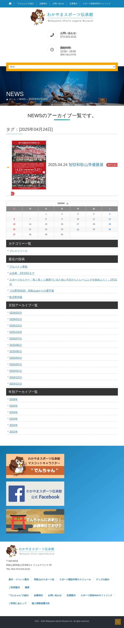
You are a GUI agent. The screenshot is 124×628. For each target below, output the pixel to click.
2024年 (13, 412)
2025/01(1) (15, 371)
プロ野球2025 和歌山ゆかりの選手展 (31, 290)
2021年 (13, 431)
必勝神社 (43, 3)
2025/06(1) (15, 345)
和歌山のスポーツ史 (44, 579)
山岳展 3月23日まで (21, 273)
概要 (27, 587)
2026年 (13, 399)
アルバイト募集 (18, 266)
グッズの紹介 (102, 579)
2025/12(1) (15, 325)
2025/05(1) (15, 351)
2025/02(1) (15, 364)
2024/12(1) (15, 377)
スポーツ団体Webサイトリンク (96, 3)
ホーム (12, 99)
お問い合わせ (58, 3)
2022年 (13, 425)
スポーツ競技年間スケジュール (75, 579)
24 (78, 229)
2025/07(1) (15, 338)
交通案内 (73, 3)
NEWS (22, 99)
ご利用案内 (14, 587)
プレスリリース (18, 251)
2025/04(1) (15, 358)
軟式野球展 (15, 297)
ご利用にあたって (18, 603)
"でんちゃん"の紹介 (25, 3)
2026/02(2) (15, 312)
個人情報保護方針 (41, 603)
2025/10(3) (15, 332)
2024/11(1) (15, 383)
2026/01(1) (15, 319)
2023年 (13, 418)
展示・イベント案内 (19, 579)
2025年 (13, 405)
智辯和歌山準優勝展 (86, 164)
